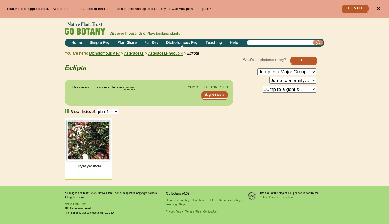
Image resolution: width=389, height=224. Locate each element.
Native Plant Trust (75, 204)
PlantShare (127, 43)
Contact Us (209, 211)
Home (76, 43)
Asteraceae (134, 53)
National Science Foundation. (277, 197)
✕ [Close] (378, 8)
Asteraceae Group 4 (165, 53)
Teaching (214, 43)
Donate (355, 8)
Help (234, 43)
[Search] (318, 42)
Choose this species (208, 87)
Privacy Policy (174, 211)
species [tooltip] (129, 87)
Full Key (152, 43)
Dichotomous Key (182, 43)
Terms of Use (193, 211)
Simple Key (100, 43)
